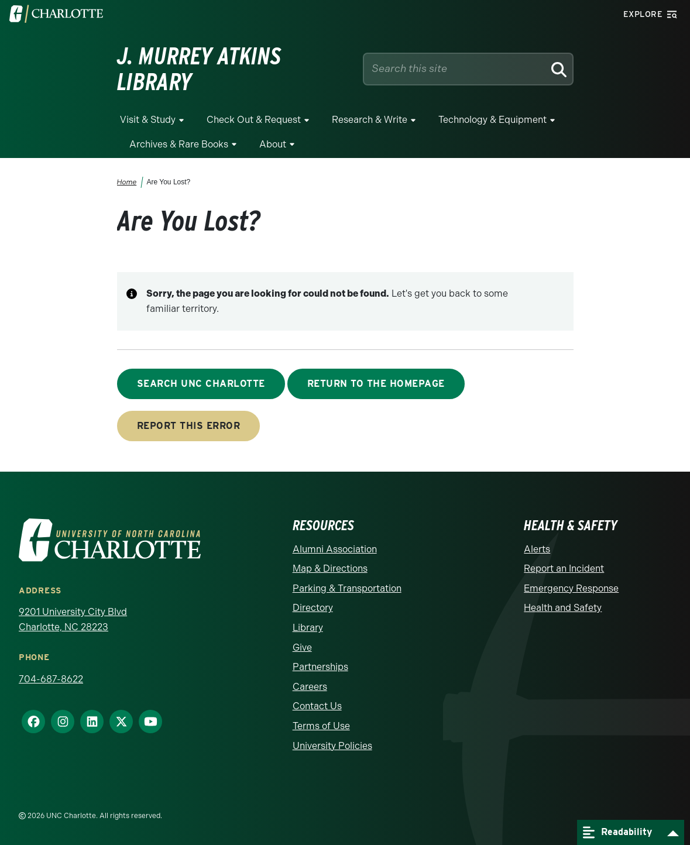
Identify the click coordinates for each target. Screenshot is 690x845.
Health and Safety (563, 607)
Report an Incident (564, 568)
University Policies (332, 745)
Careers (310, 686)
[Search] (558, 69)
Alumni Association (335, 549)
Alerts (537, 549)
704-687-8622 (51, 679)
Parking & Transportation (347, 588)
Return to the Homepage (376, 383)
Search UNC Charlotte (201, 383)
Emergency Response (571, 588)
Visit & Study (148, 119)
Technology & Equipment (492, 119)
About (272, 144)
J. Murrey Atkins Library (199, 69)
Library (308, 627)
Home (126, 182)
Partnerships (320, 666)
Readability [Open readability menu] (617, 832)
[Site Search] (456, 68)
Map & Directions (330, 568)
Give (302, 647)
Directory (313, 607)
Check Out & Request (254, 119)
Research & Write (369, 119)
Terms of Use (321, 725)
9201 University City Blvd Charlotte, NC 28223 (73, 619)
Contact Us (317, 706)
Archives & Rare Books (178, 144)
